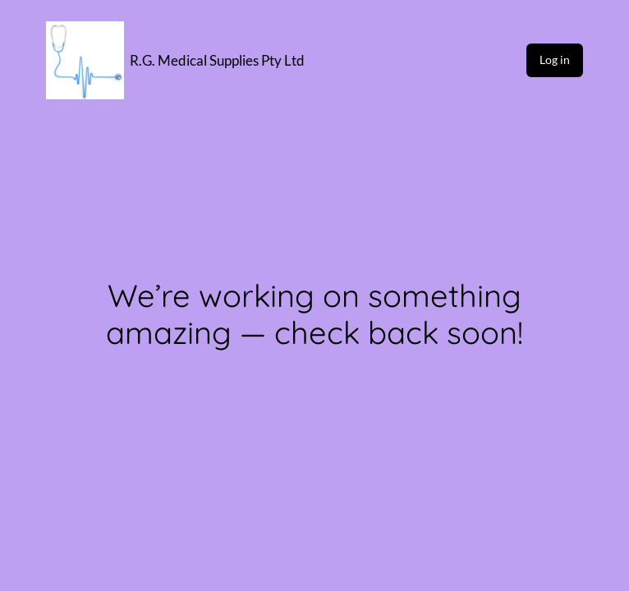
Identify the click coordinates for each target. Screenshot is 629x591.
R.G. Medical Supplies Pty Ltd (217, 60)
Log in (554, 59)
